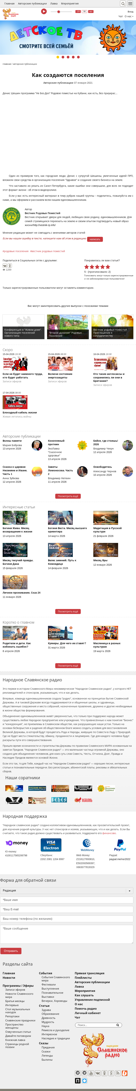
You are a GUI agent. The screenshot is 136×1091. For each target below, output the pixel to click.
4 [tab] (73, 57)
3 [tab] (68, 57)
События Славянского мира (64, 977)
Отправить (11, 950)
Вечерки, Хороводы (59, 997)
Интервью (12, 1002)
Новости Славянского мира (23, 993)
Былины (52, 1056)
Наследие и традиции (61, 1035)
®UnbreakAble (37, 1086)
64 (85, 11)
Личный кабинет (98, 1013)
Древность (53, 1015)
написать (95, 239)
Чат (120, 16)
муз (90, 11)
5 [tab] (78, 57)
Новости (9, 977)
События (50, 973)
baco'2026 (9, 1086)
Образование (55, 1010)
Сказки (51, 1048)
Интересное (54, 1031)
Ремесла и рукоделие (60, 1027)
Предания (53, 1044)
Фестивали (54, 981)
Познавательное (57, 989)
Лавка (54, 3)
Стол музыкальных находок (23, 1006)
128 (78, 11)
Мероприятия (70, 3)
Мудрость (53, 1019)
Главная (9, 3)
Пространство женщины (21, 1018)
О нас (89, 1004)
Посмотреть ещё (68, 496)
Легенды (52, 1052)
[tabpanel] (68, 37)
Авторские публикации (32, 3)
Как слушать (94, 995)
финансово (109, 833)
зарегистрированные (122, 275)
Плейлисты (93, 977)
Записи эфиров (15, 989)
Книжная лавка (15, 1030)
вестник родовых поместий (48, 251)
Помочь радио (96, 1008)
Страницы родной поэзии (22, 1034)
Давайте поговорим (18, 1026)
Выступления (55, 985)
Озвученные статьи (18, 1022)
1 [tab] (57, 57)
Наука (50, 1023)
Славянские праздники (20, 1014)
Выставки (53, 993)
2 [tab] (63, 57)
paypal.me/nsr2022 (119, 859)
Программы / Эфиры (18, 985)
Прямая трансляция (99, 973)
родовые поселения (16, 251)
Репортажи (12, 1010)
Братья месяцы (15, 997)
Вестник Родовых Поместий (42, 213)
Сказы (48, 1040)
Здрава (51, 1006)
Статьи (49, 1002)
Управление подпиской (102, 999)
